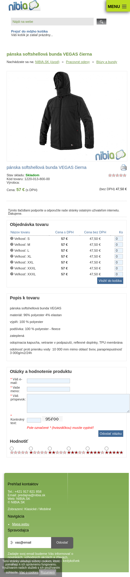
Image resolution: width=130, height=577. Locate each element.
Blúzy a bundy (106, 62)
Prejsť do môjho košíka (29, 31)
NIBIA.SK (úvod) (47, 62)
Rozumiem (47, 572)
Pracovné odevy (78, 62)
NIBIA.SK (23, 498)
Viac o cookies (28, 572)
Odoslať (62, 542)
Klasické (31, 509)
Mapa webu (20, 524)
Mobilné (45, 509)
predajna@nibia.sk (31, 495)
